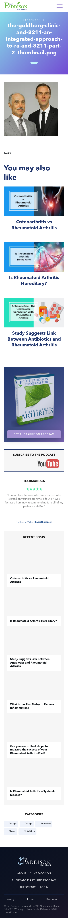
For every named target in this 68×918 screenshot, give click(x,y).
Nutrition (29, 831)
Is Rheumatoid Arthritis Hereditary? (34, 268)
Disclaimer (52, 899)
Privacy (9, 899)
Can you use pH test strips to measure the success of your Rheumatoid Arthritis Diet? (29, 750)
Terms (30, 899)
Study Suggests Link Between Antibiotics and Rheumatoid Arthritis (34, 327)
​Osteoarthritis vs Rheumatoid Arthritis (34, 212)
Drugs (28, 823)
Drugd (13, 823)
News (12, 831)
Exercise (45, 823)
